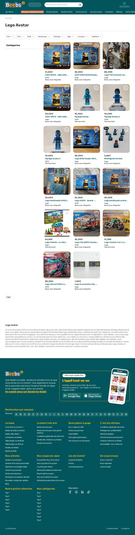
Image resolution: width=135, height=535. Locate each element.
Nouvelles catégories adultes (16, 480)
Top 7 (39, 513)
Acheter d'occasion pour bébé (17, 463)
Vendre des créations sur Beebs (49, 440)
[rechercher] (80, 5)
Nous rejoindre (106, 463)
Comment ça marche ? (14, 427)
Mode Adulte (52, 12)
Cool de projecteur (76, 467)
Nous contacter (106, 460)
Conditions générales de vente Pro (50, 436)
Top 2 (7, 496)
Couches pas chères (45, 467)
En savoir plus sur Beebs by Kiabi (25, 392)
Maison (119, 12)
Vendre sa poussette (13, 460)
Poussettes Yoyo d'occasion (48, 460)
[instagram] (76, 491)
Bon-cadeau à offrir (76, 427)
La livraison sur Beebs (13, 437)
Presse (71, 463)
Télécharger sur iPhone (14, 444)
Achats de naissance (13, 474)
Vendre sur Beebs (12, 448)
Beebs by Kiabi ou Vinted (14, 430)
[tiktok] (88, 491)
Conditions (125, 528)
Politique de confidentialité (110, 430)
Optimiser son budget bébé (16, 467)
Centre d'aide (105, 467)
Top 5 (7, 506)
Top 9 (39, 520)
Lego (8, 297)
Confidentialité (112, 528)
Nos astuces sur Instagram (79, 441)
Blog (7, 484)
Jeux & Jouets (96, 12)
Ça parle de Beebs (75, 460)
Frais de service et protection (111, 437)
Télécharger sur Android (14, 441)
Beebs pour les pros (44, 427)
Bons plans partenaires (78, 437)
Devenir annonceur (44, 443)
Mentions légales (107, 434)
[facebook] (70, 491)
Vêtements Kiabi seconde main (49, 470)
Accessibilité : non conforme (111, 444)
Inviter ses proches (76, 430)
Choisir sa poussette (13, 470)
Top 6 (7, 510)
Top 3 (7, 500)
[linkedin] (82, 491)
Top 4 (7, 503)
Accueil (8, 18)
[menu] (9, 12)
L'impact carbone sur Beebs (111, 441)
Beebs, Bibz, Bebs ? (12, 434)
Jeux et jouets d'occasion (47, 463)
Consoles (109, 12)
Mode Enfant (67, 12)
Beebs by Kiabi (10, 451)
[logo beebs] (15, 5)
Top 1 (7, 493)
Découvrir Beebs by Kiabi (32, 12)
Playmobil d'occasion (45, 474)
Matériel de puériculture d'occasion (51, 480)
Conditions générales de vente (112, 427)
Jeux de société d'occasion (47, 477)
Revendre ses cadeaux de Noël (17, 477)
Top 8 (39, 517)
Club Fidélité (73, 434)
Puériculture (81, 12)
